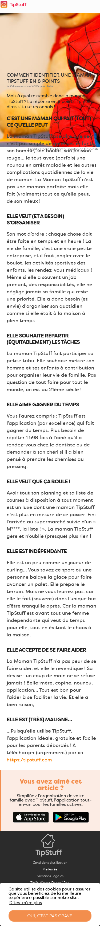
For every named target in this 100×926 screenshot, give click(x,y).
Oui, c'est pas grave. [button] (50, 915)
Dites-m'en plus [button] (25, 902)
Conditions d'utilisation (50, 863)
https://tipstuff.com (29, 760)
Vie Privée (50, 869)
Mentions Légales (50, 876)
